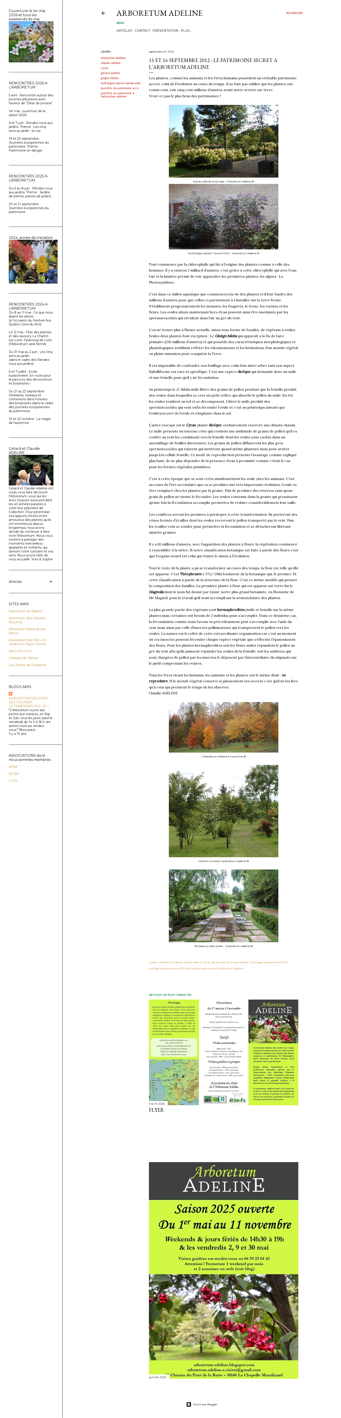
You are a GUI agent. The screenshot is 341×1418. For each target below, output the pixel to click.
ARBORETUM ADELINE (160, 13)
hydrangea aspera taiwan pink (121, 83)
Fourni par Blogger (201, 1404)
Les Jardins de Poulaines (27, 665)
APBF (13, 767)
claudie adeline (111, 63)
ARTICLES (124, 31)
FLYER (156, 1109)
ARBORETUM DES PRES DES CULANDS (28, 700)
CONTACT (142, 31)
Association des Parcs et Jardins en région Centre (27, 642)
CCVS (13, 781)
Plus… (186, 31)
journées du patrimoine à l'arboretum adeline (117, 95)
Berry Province (20, 651)
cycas (104, 68)
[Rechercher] (294, 13)
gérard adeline (110, 73)
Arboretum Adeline (113, 58)
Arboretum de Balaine (25, 611)
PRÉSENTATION (165, 31)
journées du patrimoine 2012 (120, 88)
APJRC (14, 774)
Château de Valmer (23, 658)
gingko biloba (110, 78)
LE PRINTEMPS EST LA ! (28, 706)
